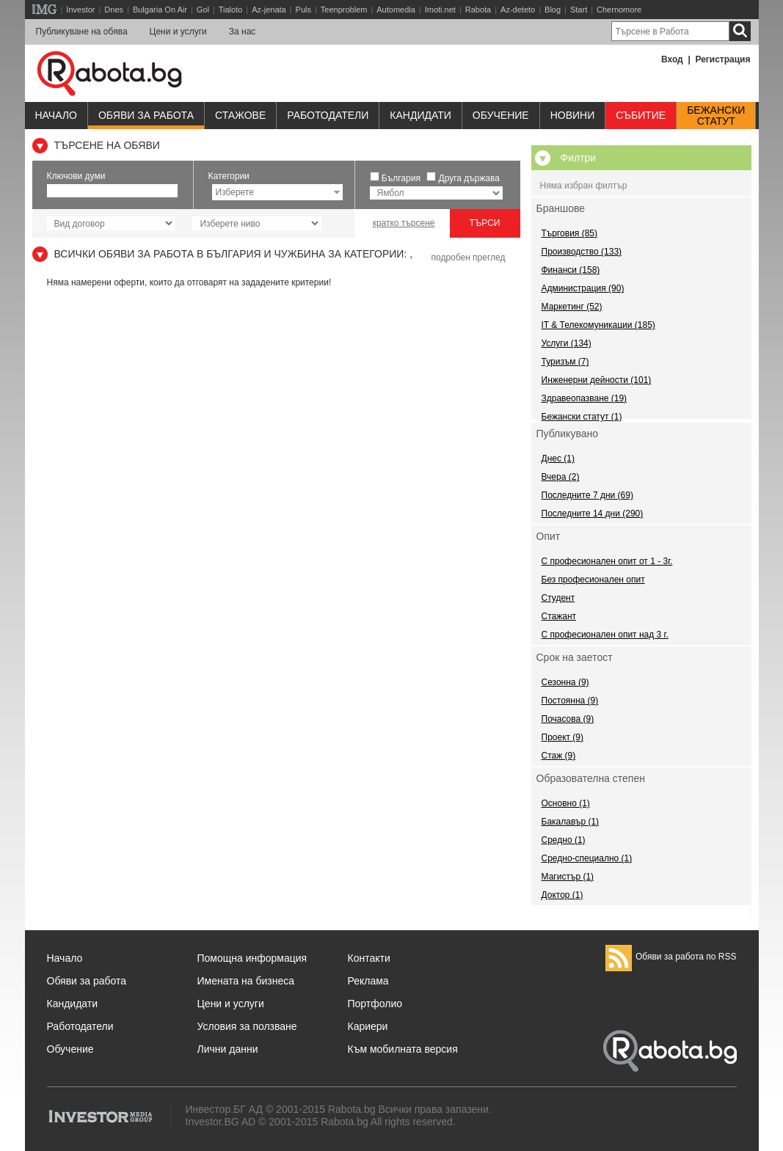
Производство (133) (582, 251)
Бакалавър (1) (571, 821)
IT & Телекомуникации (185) (598, 325)
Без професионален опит (593, 579)
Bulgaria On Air (160, 9)
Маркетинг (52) (572, 306)
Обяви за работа (146, 115)
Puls (303, 9)
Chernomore (619, 9)
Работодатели (327, 115)
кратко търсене (404, 223)
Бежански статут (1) (582, 416)
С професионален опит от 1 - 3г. (607, 561)
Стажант (559, 616)
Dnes (113, 9)
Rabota (478, 9)
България (401, 178)
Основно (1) (566, 803)
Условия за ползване (247, 1026)
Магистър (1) (568, 876)
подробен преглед (468, 257)
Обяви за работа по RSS (671, 956)
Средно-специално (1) (587, 858)
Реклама (368, 981)
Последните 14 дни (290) (593, 513)
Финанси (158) (571, 270)
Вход (672, 59)
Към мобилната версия (403, 1049)
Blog (553, 9)
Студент (558, 597)
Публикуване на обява (82, 31)
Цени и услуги (178, 31)
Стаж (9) (559, 755)
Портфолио (375, 1003)
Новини (572, 115)
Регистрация (722, 59)
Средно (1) (564, 840)
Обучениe (501, 115)
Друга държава (469, 178)
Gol (203, 9)
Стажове (240, 115)
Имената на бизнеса (246, 981)
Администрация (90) (583, 288)
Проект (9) (563, 737)
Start (578, 9)
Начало (56, 115)
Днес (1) (558, 458)
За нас (242, 31)
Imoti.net (440, 9)
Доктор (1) (562, 895)
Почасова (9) (568, 719)
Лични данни (227, 1049)
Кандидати (420, 115)
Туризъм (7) (565, 361)
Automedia (395, 9)
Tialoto (231, 9)
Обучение (70, 1049)
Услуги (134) (566, 343)
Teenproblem (344, 9)
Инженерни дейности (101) (597, 380)
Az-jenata (268, 9)
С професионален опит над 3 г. (605, 634)
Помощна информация (252, 958)
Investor (80, 9)
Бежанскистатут (716, 116)
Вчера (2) (561, 476)
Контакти (369, 958)
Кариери (368, 1026)
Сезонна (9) (565, 682)
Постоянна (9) (570, 700)
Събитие (641, 115)
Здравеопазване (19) (584, 398)
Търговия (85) (570, 233)
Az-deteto (517, 9)
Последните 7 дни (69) (587, 495)
